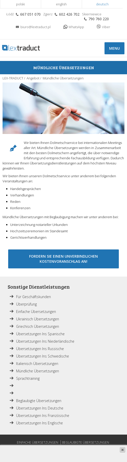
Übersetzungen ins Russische (40, 348)
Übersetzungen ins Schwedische (42, 356)
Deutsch (102, 4)
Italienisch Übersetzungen (37, 363)
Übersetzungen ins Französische (42, 415)
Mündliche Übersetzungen (37, 371)
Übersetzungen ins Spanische (40, 333)
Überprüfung (26, 304)
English (61, 4)
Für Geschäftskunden (33, 296)
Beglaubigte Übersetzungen (38, 400)
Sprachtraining (28, 378)
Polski (20, 4)
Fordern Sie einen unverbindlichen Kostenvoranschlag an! (63, 259)
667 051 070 (30, 14)
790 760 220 (98, 18)
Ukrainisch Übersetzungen (37, 319)
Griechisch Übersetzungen (37, 326)
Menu (114, 48)
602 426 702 (69, 14)
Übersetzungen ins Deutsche (39, 408)
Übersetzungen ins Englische (39, 423)
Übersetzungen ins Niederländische (45, 341)
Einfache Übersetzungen (36, 311)
